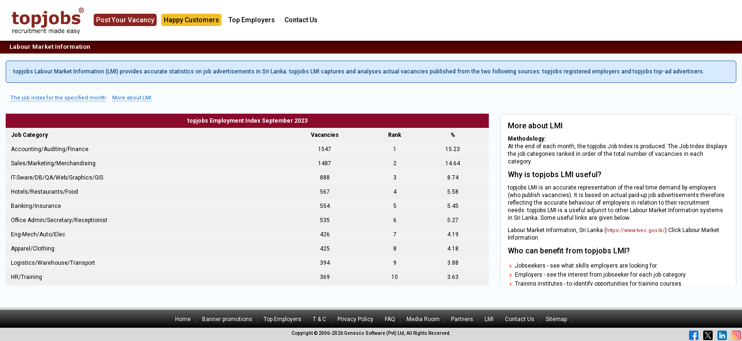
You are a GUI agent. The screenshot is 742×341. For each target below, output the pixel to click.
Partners (462, 319)
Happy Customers (191, 20)
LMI (489, 319)
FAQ (390, 319)
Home (183, 319)
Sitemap (556, 319)
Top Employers (252, 20)
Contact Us (301, 20)
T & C (319, 319)
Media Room (423, 319)
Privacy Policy (355, 319)
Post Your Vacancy (125, 20)
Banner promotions (227, 319)
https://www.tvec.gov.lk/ (635, 230)
